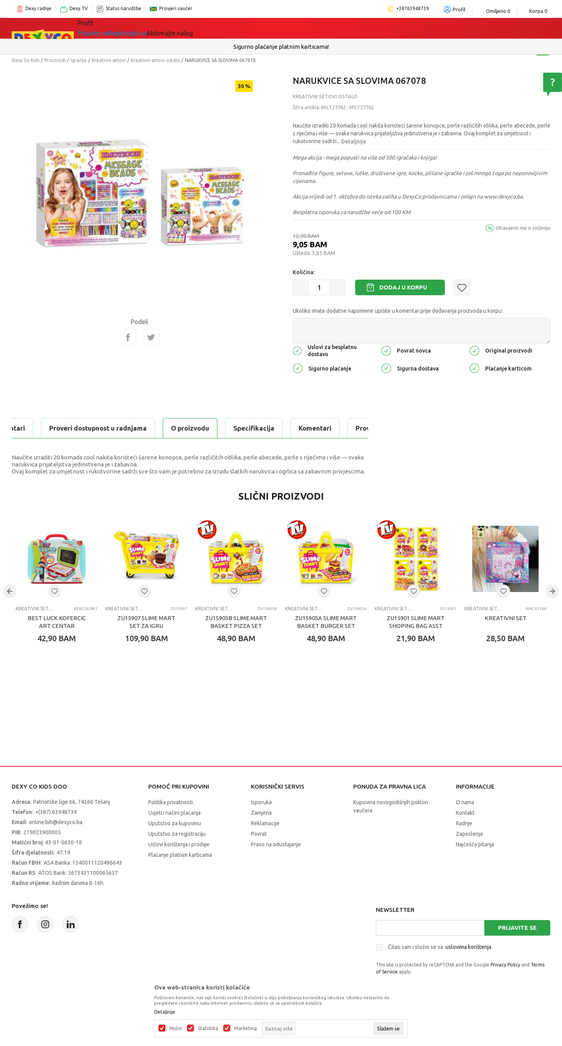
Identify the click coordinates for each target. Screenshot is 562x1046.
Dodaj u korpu (403, 287)
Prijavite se (517, 927)
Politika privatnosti (170, 802)
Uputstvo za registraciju (177, 834)
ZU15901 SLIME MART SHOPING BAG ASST (416, 622)
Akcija (249, 28)
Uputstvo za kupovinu (174, 823)
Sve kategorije (109, 28)
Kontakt (465, 813)
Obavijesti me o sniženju (523, 227)
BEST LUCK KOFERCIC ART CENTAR (57, 622)
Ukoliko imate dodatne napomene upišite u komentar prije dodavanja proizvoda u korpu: (398, 311)
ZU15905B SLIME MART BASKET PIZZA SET (236, 622)
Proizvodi (55, 60)
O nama (465, 802)
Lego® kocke (205, 28)
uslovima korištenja (468, 947)
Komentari (167, 428)
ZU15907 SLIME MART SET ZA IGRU (146, 622)
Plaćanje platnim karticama (180, 855)
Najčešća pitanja (475, 844)
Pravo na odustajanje (276, 844)
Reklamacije (265, 823)
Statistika (208, 1028)
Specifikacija (106, 428)
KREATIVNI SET (505, 618)
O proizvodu (43, 428)
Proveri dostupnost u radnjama (257, 428)
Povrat (259, 834)
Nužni (175, 1028)
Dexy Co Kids (25, 60)
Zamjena (261, 813)
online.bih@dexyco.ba (55, 822)
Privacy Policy (505, 964)
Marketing (245, 1028)
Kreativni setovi (109, 60)
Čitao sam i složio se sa (439, 947)
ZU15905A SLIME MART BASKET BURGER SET (326, 622)
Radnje (464, 823)
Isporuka (261, 802)
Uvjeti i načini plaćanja (174, 813)
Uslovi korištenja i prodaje (179, 844)
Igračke (159, 28)
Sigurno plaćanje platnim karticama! (281, 46)
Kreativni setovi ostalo (155, 60)
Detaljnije (353, 141)
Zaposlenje (469, 834)
